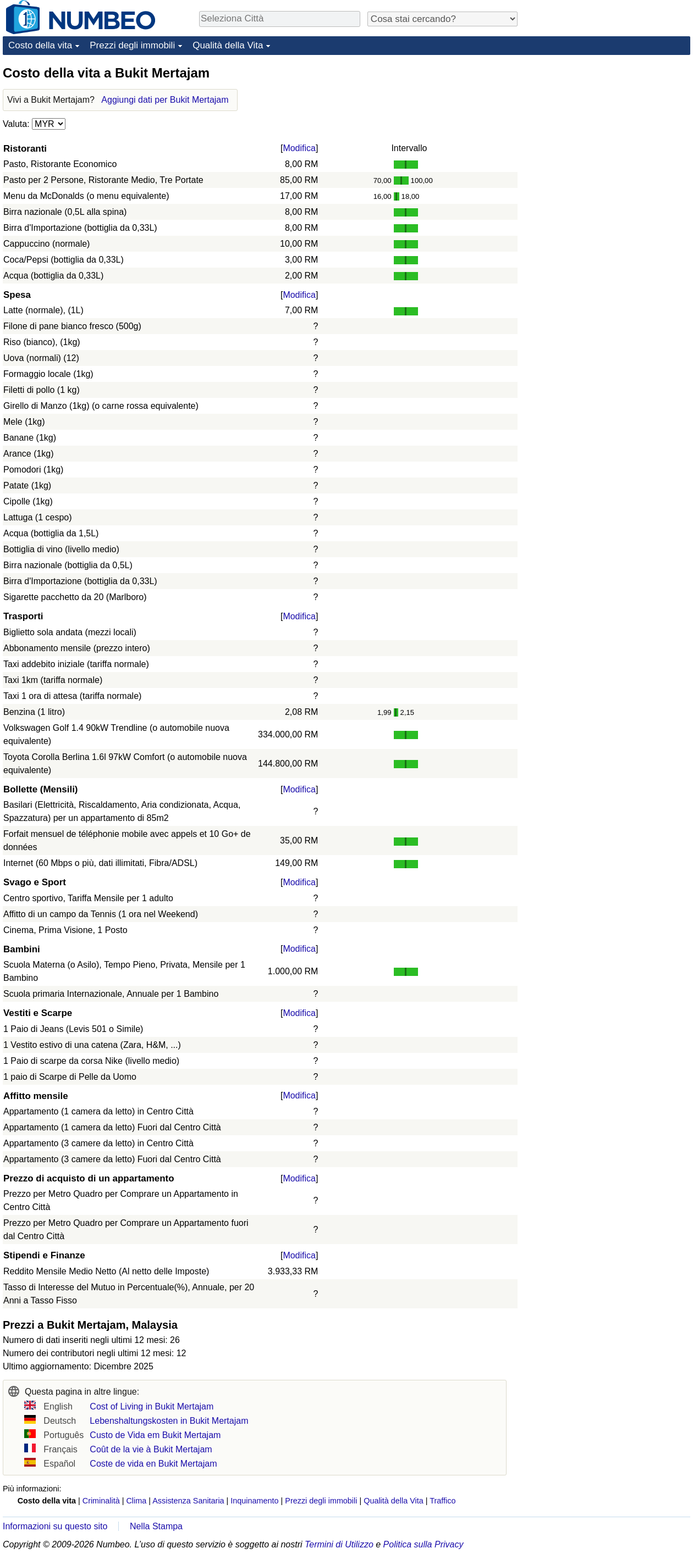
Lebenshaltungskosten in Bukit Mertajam (169, 1420)
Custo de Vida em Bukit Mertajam (155, 1435)
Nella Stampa (156, 1526)
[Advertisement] (607, 133)
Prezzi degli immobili (132, 45)
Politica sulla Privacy (423, 1544)
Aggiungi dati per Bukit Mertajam (164, 99)
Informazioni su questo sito (55, 1526)
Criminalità (101, 1500)
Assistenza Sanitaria (188, 1500)
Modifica (299, 148)
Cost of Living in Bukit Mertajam (151, 1406)
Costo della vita (40, 45)
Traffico (442, 1500)
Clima (136, 1500)
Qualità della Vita (228, 45)
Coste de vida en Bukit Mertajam (153, 1463)
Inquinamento (254, 1500)
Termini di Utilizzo (339, 1544)
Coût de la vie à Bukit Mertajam (151, 1449)
